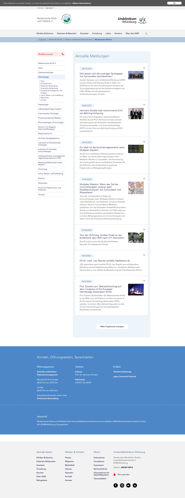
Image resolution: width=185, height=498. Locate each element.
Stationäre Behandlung (48, 86)
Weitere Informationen (81, 3)
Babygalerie (41, 480)
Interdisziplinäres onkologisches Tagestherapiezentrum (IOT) (51, 157)
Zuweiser (40, 465)
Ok (174, 3)
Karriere (41, 178)
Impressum (99, 465)
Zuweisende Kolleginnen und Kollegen (50, 91)
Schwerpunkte (45, 83)
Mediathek (69, 465)
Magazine (69, 461)
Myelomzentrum (45, 133)
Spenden (69, 472)
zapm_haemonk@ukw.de (124, 376)
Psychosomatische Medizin (49, 118)
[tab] (112, 82)
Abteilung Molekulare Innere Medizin (50, 163)
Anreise (42, 100)
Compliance (99, 461)
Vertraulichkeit (100, 478)
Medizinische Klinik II (103, 40)
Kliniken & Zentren (56, 40)
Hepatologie (43, 104)
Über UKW (41, 476)
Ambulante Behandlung (48, 88)
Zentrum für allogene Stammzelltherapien (47, 128)
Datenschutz (99, 457)
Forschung (42, 169)
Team (40, 68)
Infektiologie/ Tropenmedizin (49, 109)
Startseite (41, 40)
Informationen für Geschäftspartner (101, 473)
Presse (68, 457)
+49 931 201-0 (127, 467)
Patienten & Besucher (45, 461)
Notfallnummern (51, 54)
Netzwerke (44, 97)
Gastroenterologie (45, 72)
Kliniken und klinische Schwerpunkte (78, 40)
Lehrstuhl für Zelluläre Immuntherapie (47, 150)
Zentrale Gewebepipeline (48, 138)
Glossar (68, 469)
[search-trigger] (146, 33)
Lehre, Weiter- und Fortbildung (51, 95)
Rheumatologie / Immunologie (51, 122)
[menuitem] (45, 8)
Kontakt (68, 476)
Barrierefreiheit (100, 469)
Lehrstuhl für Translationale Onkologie (49, 143)
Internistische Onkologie (48, 113)
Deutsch (44, 8)
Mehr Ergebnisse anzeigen (112, 326)
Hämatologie (43, 77)
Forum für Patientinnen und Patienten (49, 189)
